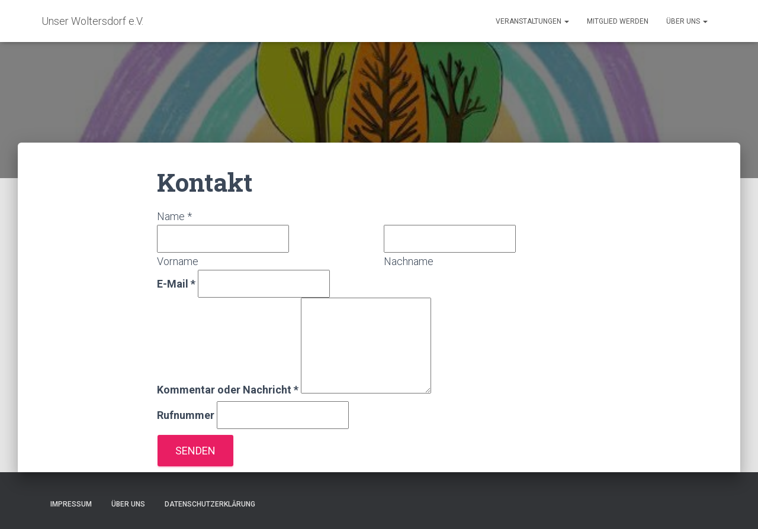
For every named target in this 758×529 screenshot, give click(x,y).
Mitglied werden (617, 21)
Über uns (687, 21)
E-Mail (176, 284)
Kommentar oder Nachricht (227, 389)
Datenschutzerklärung (210, 504)
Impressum (71, 504)
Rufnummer (185, 415)
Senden (195, 450)
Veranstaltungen (532, 21)
